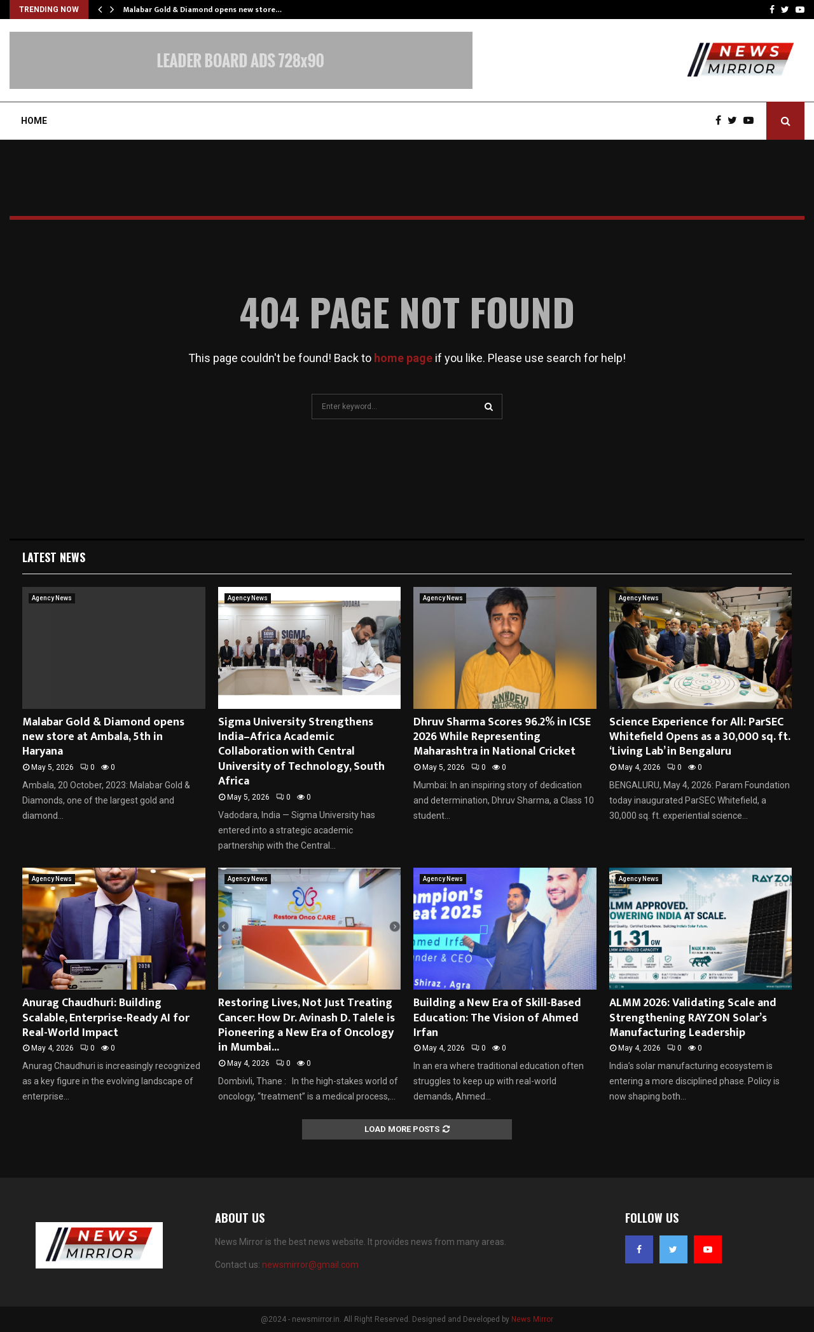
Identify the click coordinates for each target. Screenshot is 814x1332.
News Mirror (532, 1319)
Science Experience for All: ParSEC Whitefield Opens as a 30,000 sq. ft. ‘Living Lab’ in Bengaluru (699, 737)
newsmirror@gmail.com (310, 1265)
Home (34, 121)
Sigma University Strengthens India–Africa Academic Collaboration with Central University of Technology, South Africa (301, 752)
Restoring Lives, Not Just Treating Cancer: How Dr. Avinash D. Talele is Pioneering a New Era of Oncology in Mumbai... (306, 1025)
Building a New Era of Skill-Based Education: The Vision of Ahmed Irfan (497, 1017)
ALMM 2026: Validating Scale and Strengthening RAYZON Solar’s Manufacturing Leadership (692, 1017)
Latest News (53, 557)
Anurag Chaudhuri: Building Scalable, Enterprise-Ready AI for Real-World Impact (106, 1017)
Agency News (52, 598)
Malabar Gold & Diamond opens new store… (202, 9)
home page (403, 358)
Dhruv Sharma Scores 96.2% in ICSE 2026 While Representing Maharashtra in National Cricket (502, 737)
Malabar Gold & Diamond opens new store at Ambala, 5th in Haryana (103, 737)
